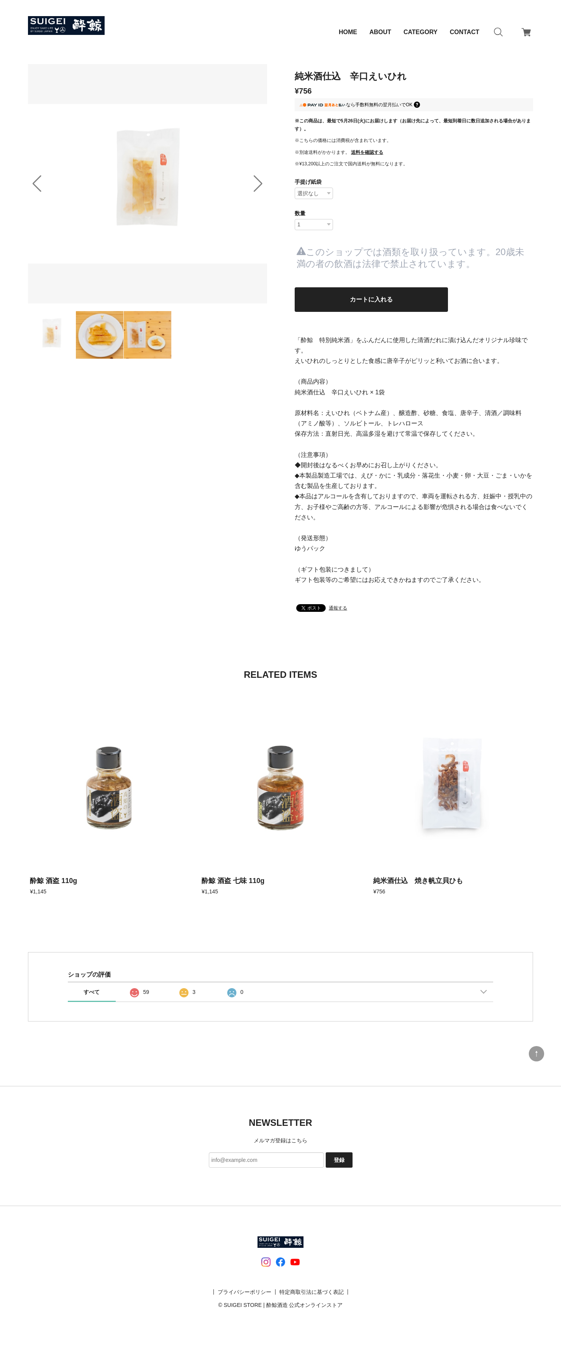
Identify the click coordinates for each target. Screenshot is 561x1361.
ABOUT (380, 32)
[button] (258, 183)
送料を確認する (367, 152)
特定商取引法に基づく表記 (311, 1295)
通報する (338, 612)
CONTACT (464, 32)
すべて (92, 996)
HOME (348, 32)
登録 (339, 1163)
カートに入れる (371, 301)
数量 (300, 213)
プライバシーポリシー (244, 1295)
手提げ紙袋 (308, 182)
